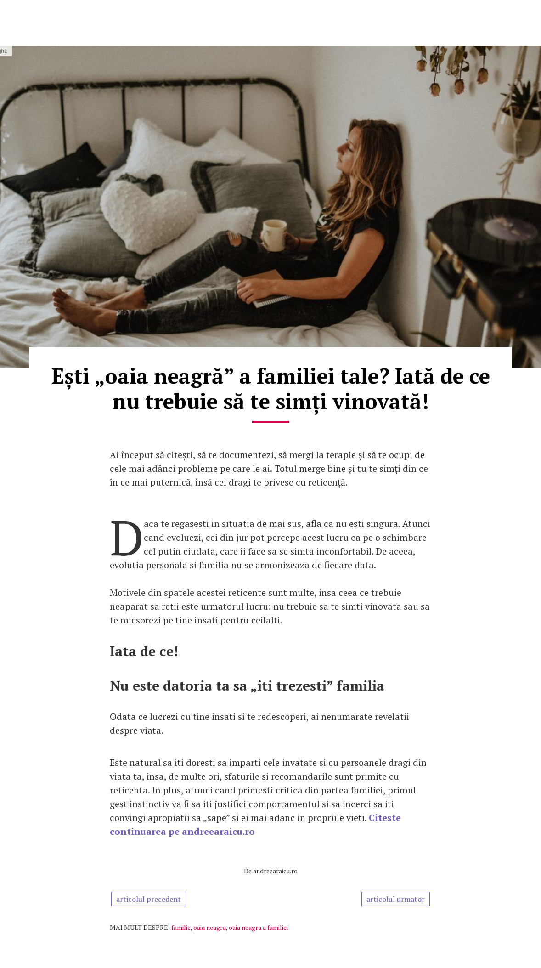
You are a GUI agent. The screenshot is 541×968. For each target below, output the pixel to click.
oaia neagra (209, 927)
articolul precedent (148, 899)
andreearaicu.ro (275, 870)
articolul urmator (395, 899)
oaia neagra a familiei (258, 927)
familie (181, 927)
